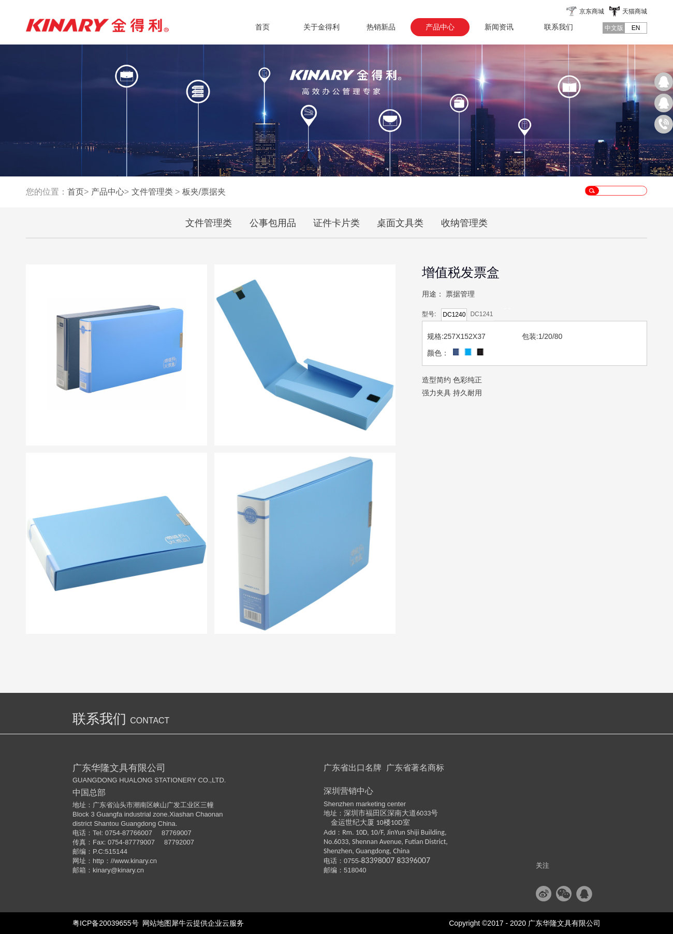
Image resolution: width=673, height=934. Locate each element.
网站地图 (155, 923)
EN (636, 28)
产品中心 (107, 191)
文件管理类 (152, 191)
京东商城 (591, 11)
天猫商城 (634, 11)
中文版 (614, 28)
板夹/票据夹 (204, 191)
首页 (262, 27)
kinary (102, 870)
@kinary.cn (127, 870)
